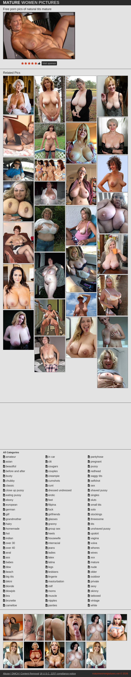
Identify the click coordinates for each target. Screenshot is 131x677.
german (9, 509)
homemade (11, 528)
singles (93, 495)
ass (6, 557)
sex (91, 485)
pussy (93, 466)
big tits (8, 576)
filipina (51, 504)
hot (6, 533)
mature (93, 562)
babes (8, 562)
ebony (8, 499)
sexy (92, 586)
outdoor (94, 576)
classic (8, 485)
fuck (49, 509)
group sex (53, 528)
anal (7, 552)
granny (51, 523)
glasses (52, 519)
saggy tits (95, 475)
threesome (96, 519)
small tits (94, 504)
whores (93, 547)
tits (91, 523)
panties (51, 605)
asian (7, 461)
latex (50, 557)
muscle (51, 595)
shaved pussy (97, 490)
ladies (50, 552)
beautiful (9, 466)
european (10, 504)
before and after (14, 471)
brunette (9, 600)
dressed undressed (59, 490)
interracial (53, 543)
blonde (8, 586)
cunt (50, 485)
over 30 (9, 543)
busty (7, 475)
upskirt (93, 533)
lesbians (52, 571)
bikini (7, 581)
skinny (93, 591)
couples (52, 471)
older (92, 571)
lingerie (51, 576)
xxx (91, 557)
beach (8, 571)
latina (50, 562)
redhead (94, 471)
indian (8, 538)
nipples (51, 600)
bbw (7, 567)
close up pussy (13, 490)
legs (49, 567)
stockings (95, 514)
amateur (9, 456)
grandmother (12, 519)
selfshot (94, 480)
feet (49, 499)
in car (50, 456)
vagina (93, 538)
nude (92, 567)
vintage (93, 600)
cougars (52, 466)
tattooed (94, 595)
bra (6, 595)
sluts (92, 499)
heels (50, 533)
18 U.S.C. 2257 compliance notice (58, 673)
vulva (92, 543)
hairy (7, 523)
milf (49, 586)
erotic (50, 495)
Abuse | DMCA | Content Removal (21, 673)
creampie (53, 475)
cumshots (53, 480)
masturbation (55, 581)
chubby (9, 480)
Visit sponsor (49, 63)
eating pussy (12, 495)
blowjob (9, 591)
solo (92, 509)
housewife (53, 538)
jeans (50, 547)
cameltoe (10, 605)
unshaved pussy (99, 528)
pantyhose (95, 456)
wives (92, 552)
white (92, 605)
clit (49, 461)
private (93, 581)
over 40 (9, 547)
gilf (6, 514)
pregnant (94, 461)
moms (51, 591)
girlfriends (53, 514)
